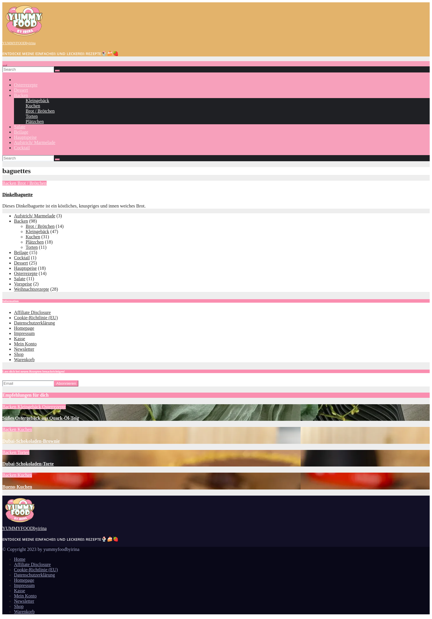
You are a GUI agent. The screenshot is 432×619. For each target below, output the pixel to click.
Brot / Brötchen (40, 111)
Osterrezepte (26, 84)
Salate (19, 126)
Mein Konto (25, 343)
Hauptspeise (25, 137)
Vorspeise (23, 283)
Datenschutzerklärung (34, 322)
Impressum (24, 333)
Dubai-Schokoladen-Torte (28, 463)
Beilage (21, 132)
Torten (32, 116)
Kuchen (33, 105)
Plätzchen (35, 121)
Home (19, 559)
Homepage (24, 328)
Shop (19, 354)
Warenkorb (24, 359)
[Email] (28, 383)
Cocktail (22, 147)
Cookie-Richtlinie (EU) (36, 317)
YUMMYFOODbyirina (19, 43)
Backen (21, 95)
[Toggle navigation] (4, 65)
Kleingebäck (37, 100)
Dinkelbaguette (17, 194)
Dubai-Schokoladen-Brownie (31, 441)
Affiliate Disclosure (32, 312)
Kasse (19, 338)
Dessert (21, 90)
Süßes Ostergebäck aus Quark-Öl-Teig (40, 418)
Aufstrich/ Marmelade (34, 142)
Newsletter (24, 349)
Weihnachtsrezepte (31, 289)
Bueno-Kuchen (17, 486)
